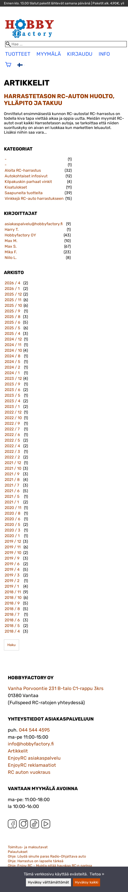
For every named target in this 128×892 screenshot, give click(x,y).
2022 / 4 (12, 446)
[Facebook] (12, 824)
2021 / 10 (13, 468)
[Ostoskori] (8, 68)
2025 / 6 (12, 322)
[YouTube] (45, 824)
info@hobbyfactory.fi (31, 744)
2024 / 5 (12, 361)
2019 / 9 (12, 558)
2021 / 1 (12, 502)
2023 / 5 (12, 395)
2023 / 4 (12, 401)
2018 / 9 (12, 603)
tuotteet (17, 54)
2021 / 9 (12, 474)
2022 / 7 (12, 429)
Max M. (11, 240)
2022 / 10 (13, 417)
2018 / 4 (12, 631)
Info (104, 54)
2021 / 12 (13, 462)
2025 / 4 (12, 333)
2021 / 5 (12, 496)
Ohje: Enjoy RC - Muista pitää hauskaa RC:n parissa (50, 866)
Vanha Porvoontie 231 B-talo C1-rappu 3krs (56, 688)
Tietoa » (97, 874)
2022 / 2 (12, 457)
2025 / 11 (13, 299)
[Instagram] (23, 824)
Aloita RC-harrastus (23, 170)
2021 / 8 (12, 479)
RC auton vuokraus (29, 772)
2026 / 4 (12, 283)
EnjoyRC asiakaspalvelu (34, 758)
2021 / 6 (12, 490)
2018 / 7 (12, 614)
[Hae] (66, 44)
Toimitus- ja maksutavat (28, 847)
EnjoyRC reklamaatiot (32, 765)
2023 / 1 (12, 406)
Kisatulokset (16, 187)
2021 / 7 (12, 485)
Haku (11, 645)
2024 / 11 (13, 344)
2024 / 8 (12, 356)
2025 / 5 (12, 328)
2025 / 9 (12, 311)
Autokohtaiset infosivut (26, 176)
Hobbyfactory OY (20, 235)
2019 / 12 (13, 541)
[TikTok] (34, 824)
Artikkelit (18, 751)
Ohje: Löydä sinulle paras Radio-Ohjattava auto (47, 856)
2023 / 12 (13, 378)
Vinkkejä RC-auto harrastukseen (34, 198)
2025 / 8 (12, 316)
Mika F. (11, 252)
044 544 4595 (34, 730)
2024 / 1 (12, 373)
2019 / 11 (13, 547)
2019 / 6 (12, 564)
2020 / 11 (13, 507)
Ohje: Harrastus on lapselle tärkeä (35, 861)
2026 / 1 (12, 288)
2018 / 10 (13, 597)
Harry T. (12, 229)
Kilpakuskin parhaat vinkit (28, 181)
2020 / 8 (12, 513)
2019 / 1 (12, 586)
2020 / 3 (12, 530)
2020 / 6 (12, 519)
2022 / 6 (12, 434)
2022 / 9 (12, 423)
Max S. (11, 246)
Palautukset (18, 852)
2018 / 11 (13, 592)
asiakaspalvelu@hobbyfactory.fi (34, 224)
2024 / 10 (13, 350)
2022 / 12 (13, 412)
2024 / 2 (12, 367)
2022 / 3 (12, 451)
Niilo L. (11, 257)
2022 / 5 (12, 440)
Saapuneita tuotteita (24, 193)
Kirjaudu (80, 54)
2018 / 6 (12, 620)
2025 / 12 (13, 294)
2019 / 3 (12, 575)
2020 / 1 (12, 535)
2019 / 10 (13, 552)
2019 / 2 (12, 580)
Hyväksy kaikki (86, 882)
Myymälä (48, 54)
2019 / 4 (12, 569)
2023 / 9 (12, 384)
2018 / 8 (12, 608)
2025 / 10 (13, 305)
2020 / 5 (12, 524)
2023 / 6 (12, 389)
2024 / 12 (13, 339)
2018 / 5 (12, 625)
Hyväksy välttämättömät (48, 882)
